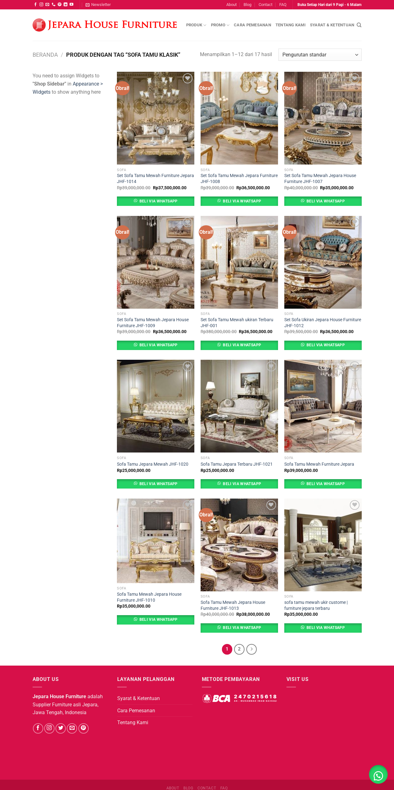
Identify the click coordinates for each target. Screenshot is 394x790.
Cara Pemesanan (252, 25)
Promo (220, 25)
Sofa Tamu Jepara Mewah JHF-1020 (152, 464)
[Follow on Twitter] (60, 728)
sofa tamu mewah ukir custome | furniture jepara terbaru (316, 605)
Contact (265, 4)
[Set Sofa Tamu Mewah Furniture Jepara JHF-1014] (155, 118)
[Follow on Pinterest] (59, 5)
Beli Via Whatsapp (158, 201)
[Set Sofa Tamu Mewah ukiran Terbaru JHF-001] (239, 262)
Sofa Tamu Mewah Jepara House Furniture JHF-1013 (233, 605)
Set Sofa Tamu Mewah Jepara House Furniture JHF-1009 (153, 322)
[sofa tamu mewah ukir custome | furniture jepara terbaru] (323, 545)
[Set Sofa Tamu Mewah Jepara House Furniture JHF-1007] (323, 118)
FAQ (282, 4)
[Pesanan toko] (319, 55)
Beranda (45, 54)
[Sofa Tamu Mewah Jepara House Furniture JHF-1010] (155, 541)
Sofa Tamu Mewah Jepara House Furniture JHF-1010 (149, 597)
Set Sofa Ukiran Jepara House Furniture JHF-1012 (322, 322)
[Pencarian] (359, 25)
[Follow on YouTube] (71, 5)
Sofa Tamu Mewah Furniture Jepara (319, 464)
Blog (247, 4)
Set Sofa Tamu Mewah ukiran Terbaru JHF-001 (237, 322)
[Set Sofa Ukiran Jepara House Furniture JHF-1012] (323, 262)
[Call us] (53, 5)
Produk (196, 25)
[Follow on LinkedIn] (65, 5)
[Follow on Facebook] (35, 5)
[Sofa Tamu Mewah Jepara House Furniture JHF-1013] (239, 545)
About (231, 4)
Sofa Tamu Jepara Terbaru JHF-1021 (237, 464)
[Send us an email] (47, 5)
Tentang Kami (291, 25)
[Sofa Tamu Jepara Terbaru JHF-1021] (239, 406)
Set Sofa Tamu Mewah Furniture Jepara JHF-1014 (155, 178)
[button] (378, 774)
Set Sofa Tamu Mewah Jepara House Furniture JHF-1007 (320, 178)
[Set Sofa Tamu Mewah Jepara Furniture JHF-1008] (239, 118)
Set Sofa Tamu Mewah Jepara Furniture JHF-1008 (239, 178)
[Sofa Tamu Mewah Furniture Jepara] (323, 406)
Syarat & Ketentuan (332, 25)
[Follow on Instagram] (41, 5)
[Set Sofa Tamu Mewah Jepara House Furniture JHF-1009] (155, 262)
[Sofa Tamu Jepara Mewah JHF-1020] (155, 406)
